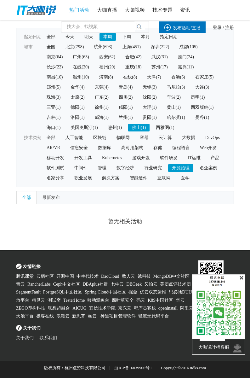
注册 (229, 27)
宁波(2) (174, 97)
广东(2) (102, 97)
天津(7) (154, 77)
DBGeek (134, 284)
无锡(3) (149, 87)
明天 (88, 36)
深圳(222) (160, 46)
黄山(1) (174, 107)
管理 (102, 168)
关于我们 (25, 337)
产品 (215, 157)
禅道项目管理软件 (118, 316)
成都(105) (188, 46)
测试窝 (54, 300)
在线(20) (81, 67)
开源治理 (181, 168)
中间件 (81, 168)
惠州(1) (115, 127)
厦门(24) (186, 57)
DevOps (212, 137)
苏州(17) (159, 67)
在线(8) (130, 77)
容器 (144, 137)
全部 (51, 36)
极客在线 (45, 316)
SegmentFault (28, 292)
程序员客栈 (145, 308)
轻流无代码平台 (153, 316)
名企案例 (208, 168)
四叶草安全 (123, 300)
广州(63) (81, 57)
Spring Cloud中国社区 (105, 292)
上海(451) (131, 46)
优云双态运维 (153, 292)
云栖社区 (45, 276)
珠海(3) (53, 97)
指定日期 (169, 36)
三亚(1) (53, 107)
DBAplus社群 (95, 284)
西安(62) (107, 57)
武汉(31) (159, 57)
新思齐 (78, 316)
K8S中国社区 (160, 300)
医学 (185, 178)
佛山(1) (139, 127)
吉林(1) (53, 117)
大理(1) (149, 107)
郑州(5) (53, 87)
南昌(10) (55, 77)
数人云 (128, 276)
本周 (107, 36)
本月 (145, 36)
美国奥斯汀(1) (84, 127)
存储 (157, 147)
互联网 (164, 178)
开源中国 (65, 276)
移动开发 (55, 157)
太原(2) (77, 97)
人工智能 (74, 137)
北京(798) (74, 46)
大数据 (188, 137)
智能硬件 (138, 178)
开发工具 (83, 157)
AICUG (79, 308)
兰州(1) (126, 117)
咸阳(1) (126, 107)
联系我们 (48, 337)
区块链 (99, 137)
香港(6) (178, 77)
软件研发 (169, 157)
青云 (20, 284)
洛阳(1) (77, 117)
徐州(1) (102, 107)
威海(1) (102, 117)
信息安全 (79, 147)
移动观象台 (98, 300)
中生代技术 (88, 276)
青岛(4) (126, 87)
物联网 (123, 137)
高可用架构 (132, 147)
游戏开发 (141, 157)
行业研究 (153, 168)
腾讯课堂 (25, 276)
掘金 (132, 292)
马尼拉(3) (176, 87)
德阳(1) (77, 107)
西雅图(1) (165, 127)
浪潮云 (63, 316)
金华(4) (77, 87)
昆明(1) (198, 97)
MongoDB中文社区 (171, 276)
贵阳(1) (149, 117)
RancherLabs (39, 284)
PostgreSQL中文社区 (62, 292)
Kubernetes (112, 157)
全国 (51, 46)
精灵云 (38, 300)
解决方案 (111, 178)
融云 (93, 316)
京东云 (124, 308)
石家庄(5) (204, 77)
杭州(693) (103, 46)
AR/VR (53, 147)
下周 (126, 36)
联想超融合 (59, 308)
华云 (180, 300)
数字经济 (125, 168)
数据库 (104, 147)
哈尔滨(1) (176, 117)
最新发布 (51, 197)
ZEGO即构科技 (30, 308)
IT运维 (194, 157)
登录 (217, 27)
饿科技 (144, 276)
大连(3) (202, 87)
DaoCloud (110, 276)
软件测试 (55, 168)
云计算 (165, 137)
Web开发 (208, 147)
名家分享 (55, 178)
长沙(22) (55, 67)
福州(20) (107, 67)
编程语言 (181, 147)
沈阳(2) (149, 97)
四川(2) (126, 97)
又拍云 (150, 284)
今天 (69, 36)
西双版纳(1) (202, 107)
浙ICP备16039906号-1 (133, 367)
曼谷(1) (202, 117)
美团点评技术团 (175, 284)
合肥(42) (133, 57)
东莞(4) (102, 87)
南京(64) (55, 57)
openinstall (168, 308)
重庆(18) (133, 67)
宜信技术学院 (102, 308)
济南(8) (106, 77)
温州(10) (81, 77)
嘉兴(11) (186, 67)
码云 (140, 300)
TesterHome (74, 300)
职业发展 (83, 178)
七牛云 (117, 284)
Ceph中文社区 (66, 284)
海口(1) (53, 127)
